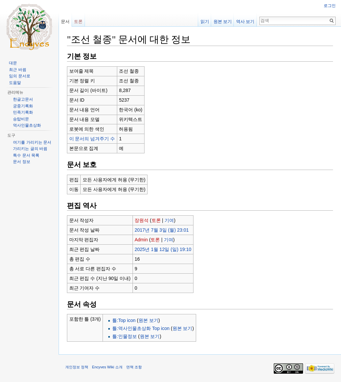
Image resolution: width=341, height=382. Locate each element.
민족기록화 (23, 112)
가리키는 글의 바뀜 (30, 148)
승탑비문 (21, 119)
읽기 (204, 21)
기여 (169, 220)
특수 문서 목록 (26, 155)
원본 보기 (149, 320)
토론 (156, 220)
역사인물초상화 (27, 125)
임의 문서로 (19, 76)
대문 (13, 63)
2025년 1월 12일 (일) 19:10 (163, 249)
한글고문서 (23, 99)
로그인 (330, 5)
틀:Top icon (124, 320)
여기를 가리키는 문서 (32, 142)
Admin (141, 239)
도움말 (15, 82)
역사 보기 (245, 21)
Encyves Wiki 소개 (107, 367)
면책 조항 (134, 367)
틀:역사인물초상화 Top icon (141, 328)
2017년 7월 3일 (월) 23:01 (162, 230)
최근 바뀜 (17, 69)
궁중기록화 (23, 106)
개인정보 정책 (76, 367)
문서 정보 (21, 161)
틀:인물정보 (124, 336)
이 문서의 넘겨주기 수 (92, 138)
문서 (65, 21)
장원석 (142, 220)
